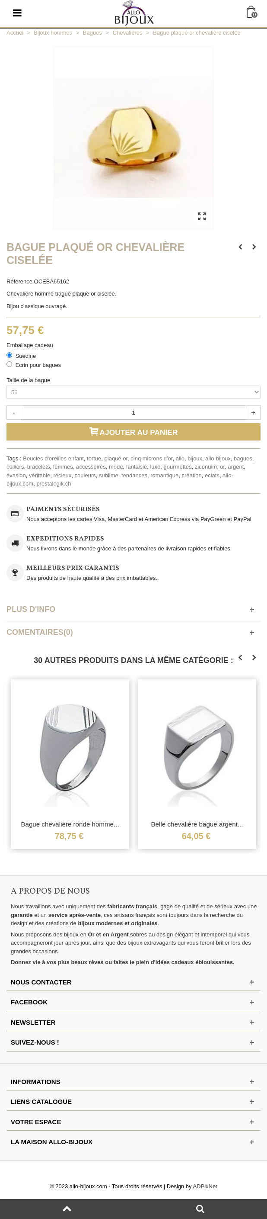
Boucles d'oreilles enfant (53, 458)
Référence (19, 281)
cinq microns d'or (151, 458)
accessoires (91, 466)
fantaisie (136, 466)
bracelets (38, 466)
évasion (16, 475)
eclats (212, 475)
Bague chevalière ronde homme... (70, 824)
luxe (155, 466)
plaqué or (116, 458)
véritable (39, 475)
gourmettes (178, 466)
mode (116, 466)
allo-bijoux (218, 458)
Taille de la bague (29, 380)
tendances (134, 475)
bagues (243, 458)
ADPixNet (205, 1186)
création (192, 475)
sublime (108, 475)
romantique (164, 475)
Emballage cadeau (30, 345)
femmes (63, 466)
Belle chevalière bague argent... (197, 824)
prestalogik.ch (53, 483)
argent (236, 466)
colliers (15, 466)
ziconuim (206, 466)
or (222, 466)
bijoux (195, 458)
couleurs (85, 475)
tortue (94, 458)
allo (180, 458)
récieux (62, 475)
